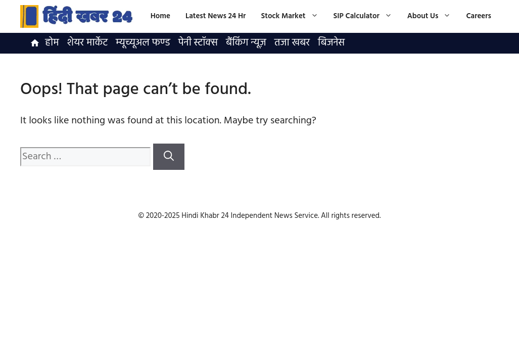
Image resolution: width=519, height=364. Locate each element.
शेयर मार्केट (87, 43)
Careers (478, 16)
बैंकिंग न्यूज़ (246, 43)
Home (160, 16)
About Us (433, 16)
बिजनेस (331, 43)
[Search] (168, 157)
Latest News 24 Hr (215, 16)
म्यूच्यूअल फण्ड (143, 43)
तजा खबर (292, 43)
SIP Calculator (367, 16)
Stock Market (293, 16)
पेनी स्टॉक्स (198, 43)
